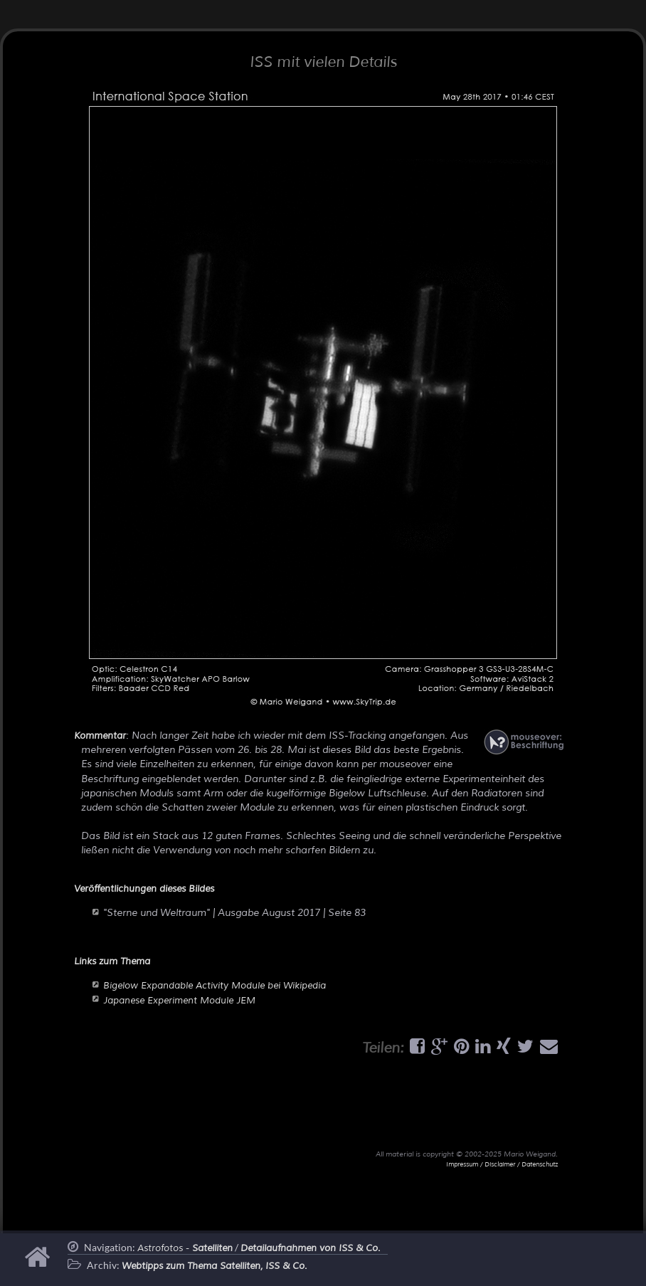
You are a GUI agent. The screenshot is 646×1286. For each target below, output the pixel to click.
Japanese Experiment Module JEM (179, 1000)
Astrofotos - (185, 1248)
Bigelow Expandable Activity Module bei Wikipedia (214, 985)
